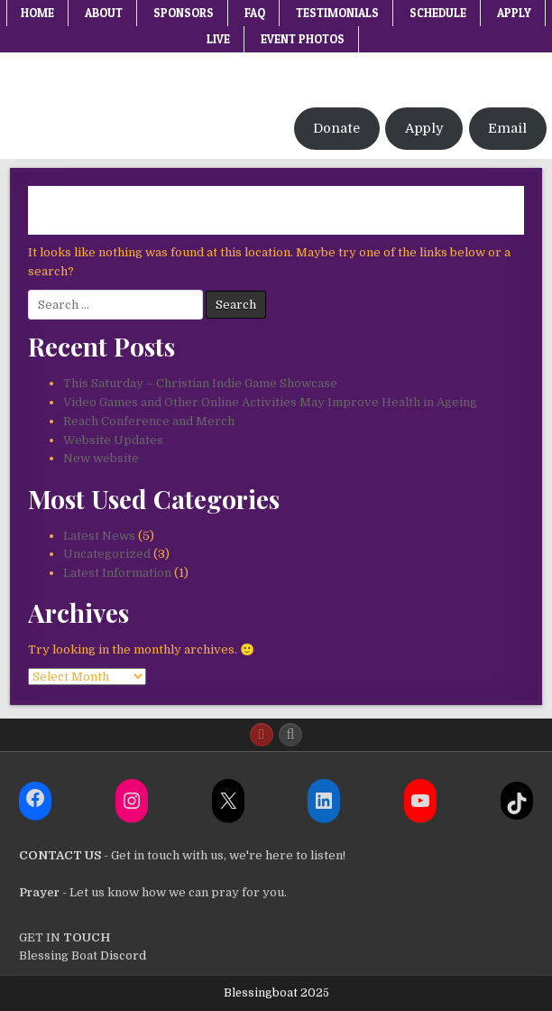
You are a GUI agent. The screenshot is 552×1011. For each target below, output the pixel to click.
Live (218, 39)
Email (507, 128)
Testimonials (337, 12)
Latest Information (117, 573)
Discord (121, 955)
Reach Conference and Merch (149, 421)
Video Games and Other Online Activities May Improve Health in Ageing (270, 402)
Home (37, 12)
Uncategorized (107, 554)
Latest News (99, 536)
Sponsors (183, 12)
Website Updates (113, 440)
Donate (336, 128)
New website (101, 458)
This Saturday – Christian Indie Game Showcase (200, 383)
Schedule (437, 12)
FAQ (254, 12)
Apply (514, 12)
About (104, 12)
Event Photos (303, 39)
